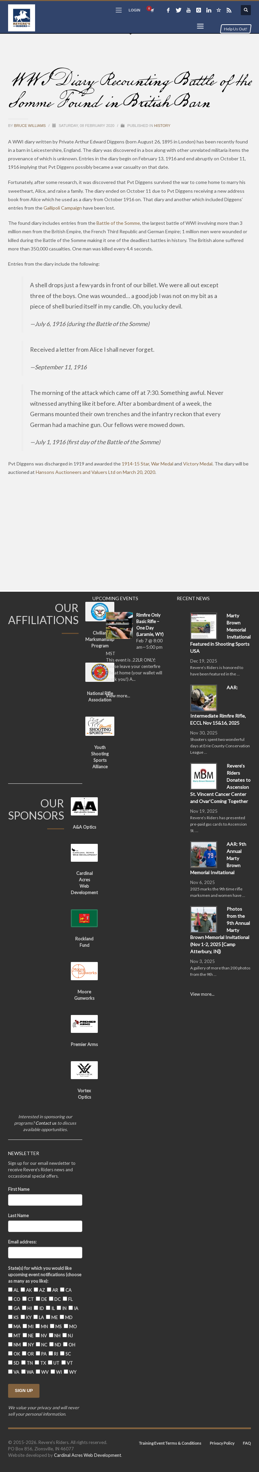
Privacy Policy (222, 1443)
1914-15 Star (135, 463)
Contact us (45, 1123)
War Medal (162, 463)
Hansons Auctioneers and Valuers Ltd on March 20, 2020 (95, 472)
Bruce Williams (30, 126)
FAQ (247, 1443)
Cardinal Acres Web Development (87, 1455)
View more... (118, 695)
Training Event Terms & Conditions (170, 1443)
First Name (18, 1189)
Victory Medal (197, 463)
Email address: (22, 1241)
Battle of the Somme (118, 223)
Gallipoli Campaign (63, 208)
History (162, 126)
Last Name (18, 1215)
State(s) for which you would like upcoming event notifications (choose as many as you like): (44, 1274)
